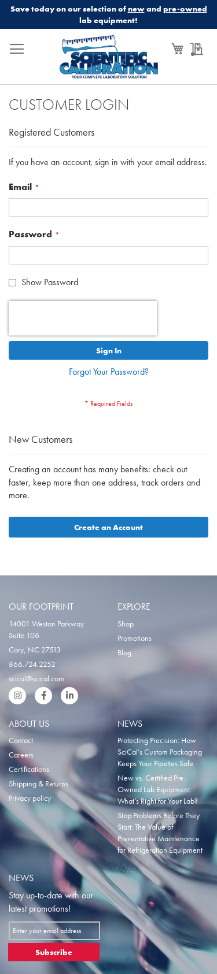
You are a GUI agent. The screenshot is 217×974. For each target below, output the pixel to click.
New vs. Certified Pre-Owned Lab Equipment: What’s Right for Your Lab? (157, 789)
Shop (125, 623)
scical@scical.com (36, 678)
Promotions (134, 638)
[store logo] (108, 59)
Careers (21, 754)
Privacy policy (30, 798)
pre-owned (185, 8)
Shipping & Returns (38, 783)
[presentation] (83, 318)
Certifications (29, 769)
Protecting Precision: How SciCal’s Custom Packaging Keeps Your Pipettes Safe (159, 751)
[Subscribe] (54, 952)
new (136, 8)
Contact (21, 740)
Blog (124, 652)
